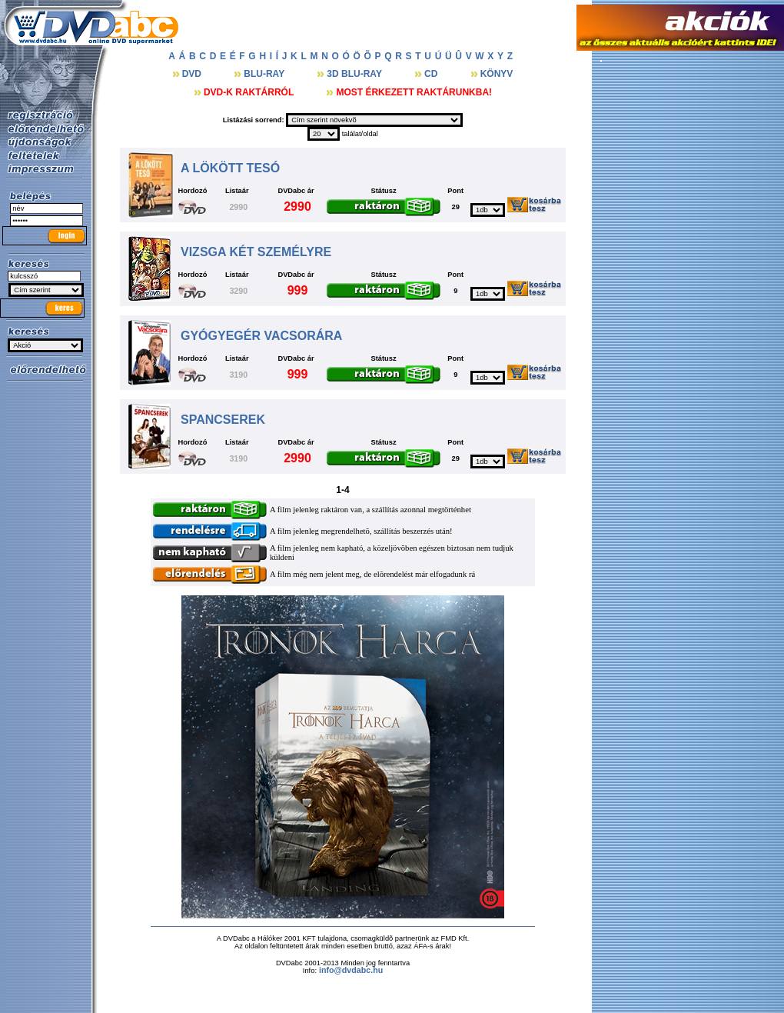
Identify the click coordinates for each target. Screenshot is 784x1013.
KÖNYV (496, 73)
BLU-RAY (265, 73)
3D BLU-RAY (355, 73)
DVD (193, 73)
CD (432, 73)
